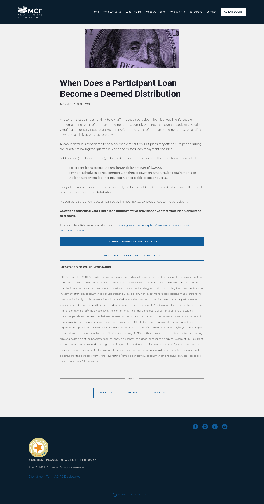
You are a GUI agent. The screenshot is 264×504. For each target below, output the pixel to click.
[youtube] (225, 426)
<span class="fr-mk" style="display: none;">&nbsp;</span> (42, 430)
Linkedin (158, 392)
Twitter (132, 392)
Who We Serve (112, 11)
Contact (211, 11)
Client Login (233, 11)
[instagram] (205, 426)
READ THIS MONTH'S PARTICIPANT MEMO (132, 255)
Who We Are (177, 11)
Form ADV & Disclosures (63, 476)
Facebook (105, 392)
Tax (87, 104)
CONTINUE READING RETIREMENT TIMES (132, 241)
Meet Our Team (155, 11)
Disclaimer (36, 476)
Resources (195, 11)
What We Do (134, 11)
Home (95, 11)
